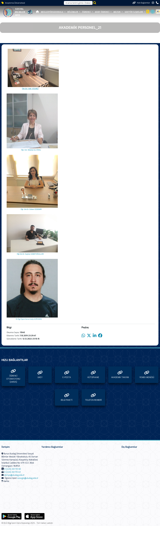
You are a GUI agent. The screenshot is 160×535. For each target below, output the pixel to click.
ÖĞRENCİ (86, 12)
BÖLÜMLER (73, 12)
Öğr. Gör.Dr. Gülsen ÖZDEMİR (31, 209)
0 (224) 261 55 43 (12, 472)
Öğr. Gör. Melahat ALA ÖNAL (31, 150)
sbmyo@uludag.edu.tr (14, 475)
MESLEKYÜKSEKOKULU (52, 12)
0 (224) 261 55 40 (12, 469)
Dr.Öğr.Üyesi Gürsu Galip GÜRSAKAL (28, 319)
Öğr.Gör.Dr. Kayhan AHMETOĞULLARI (30, 254)
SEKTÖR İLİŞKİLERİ (134, 12)
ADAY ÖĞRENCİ (102, 12)
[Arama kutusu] (78, 3)
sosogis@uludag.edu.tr (27, 478)
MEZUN (117, 12)
